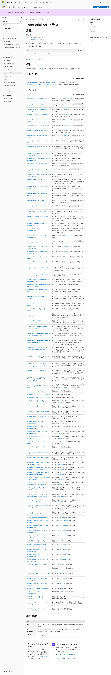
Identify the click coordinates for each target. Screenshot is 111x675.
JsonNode (66, 130)
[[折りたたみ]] (21, 17)
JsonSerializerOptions (49, 82)
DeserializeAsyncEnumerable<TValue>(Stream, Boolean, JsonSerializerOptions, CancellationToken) (37, 365)
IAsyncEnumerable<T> (65, 374)
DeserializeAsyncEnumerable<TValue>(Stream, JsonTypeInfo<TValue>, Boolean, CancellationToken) (38, 378)
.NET (33, 19)
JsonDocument (68, 98)
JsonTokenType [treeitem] (7, 89)
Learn (27, 19)
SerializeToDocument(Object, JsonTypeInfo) (38, 517)
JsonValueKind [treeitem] (7, 92)
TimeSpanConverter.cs (36, 39)
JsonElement (67, 114)
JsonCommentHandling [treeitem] (9, 32)
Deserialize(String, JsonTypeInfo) (35, 200)
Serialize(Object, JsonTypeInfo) (35, 391)
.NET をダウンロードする (101, 7)
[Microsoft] (3, 2)
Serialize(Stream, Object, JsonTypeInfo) (37, 401)
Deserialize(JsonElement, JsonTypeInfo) (37, 114)
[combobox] (12, 21)
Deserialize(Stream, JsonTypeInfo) (35, 179)
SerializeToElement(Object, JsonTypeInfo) (37, 541)
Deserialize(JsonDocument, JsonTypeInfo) (37, 98)
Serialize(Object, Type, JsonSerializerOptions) (38, 397)
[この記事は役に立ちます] (90, 40)
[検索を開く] (100, 2)
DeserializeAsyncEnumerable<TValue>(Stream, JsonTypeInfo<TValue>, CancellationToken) (39, 385)
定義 (91, 22)
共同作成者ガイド (38, 657)
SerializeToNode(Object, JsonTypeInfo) (37, 564)
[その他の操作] (83, 19)
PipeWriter (61, 464)
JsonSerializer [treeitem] (8, 73)
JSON (40, 69)
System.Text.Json (36, 35)
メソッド (92, 29)
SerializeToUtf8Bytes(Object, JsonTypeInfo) (38, 588)
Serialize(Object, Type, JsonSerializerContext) (38, 394)
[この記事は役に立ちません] (92, 40)
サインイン (106, 2)
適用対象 (92, 31)
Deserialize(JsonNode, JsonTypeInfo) (36, 130)
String (61, 391)
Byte (62, 588)
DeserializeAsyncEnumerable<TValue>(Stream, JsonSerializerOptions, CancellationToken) (38, 372)
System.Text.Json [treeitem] (7, 28)
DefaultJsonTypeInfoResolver (46, 84)
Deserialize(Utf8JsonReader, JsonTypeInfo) (38, 216)
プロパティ (93, 27)
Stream (60, 402)
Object (31, 59)
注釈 (91, 24)
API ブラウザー (41, 19)
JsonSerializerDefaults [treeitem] (9, 82)
